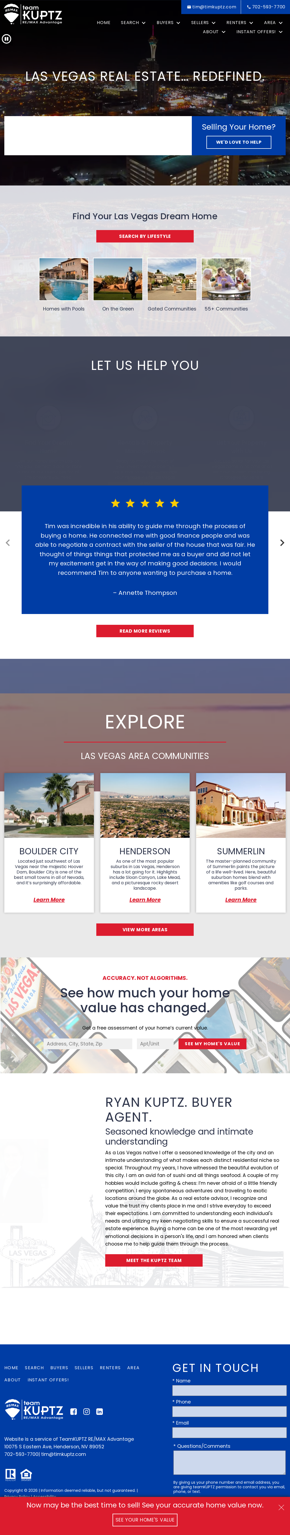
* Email (180, 1424)
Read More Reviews (145, 631)
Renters (110, 1369)
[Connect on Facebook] (73, 1414)
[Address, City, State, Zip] (88, 1044)
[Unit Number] (155, 1044)
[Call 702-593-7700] (265, 7)
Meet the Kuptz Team (154, 1261)
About (12, 1381)
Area (133, 1369)
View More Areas (145, 930)
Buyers (59, 1369)
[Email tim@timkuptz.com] (211, 7)
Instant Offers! (48, 1381)
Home (103, 23)
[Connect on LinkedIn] (99, 1414)
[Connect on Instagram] (86, 1414)
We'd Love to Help (239, 142)
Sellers (84, 1369)
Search (34, 1369)
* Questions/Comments (201, 1447)
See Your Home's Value (145, 1520)
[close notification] (281, 1505)
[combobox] (88, 1044)
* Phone (181, 1402)
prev (8, 543)
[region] (145, 560)
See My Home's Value (212, 1044)
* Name (181, 1381)
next (282, 543)
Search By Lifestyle (145, 236)
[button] (6, 38)
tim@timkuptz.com (63, 1455)
